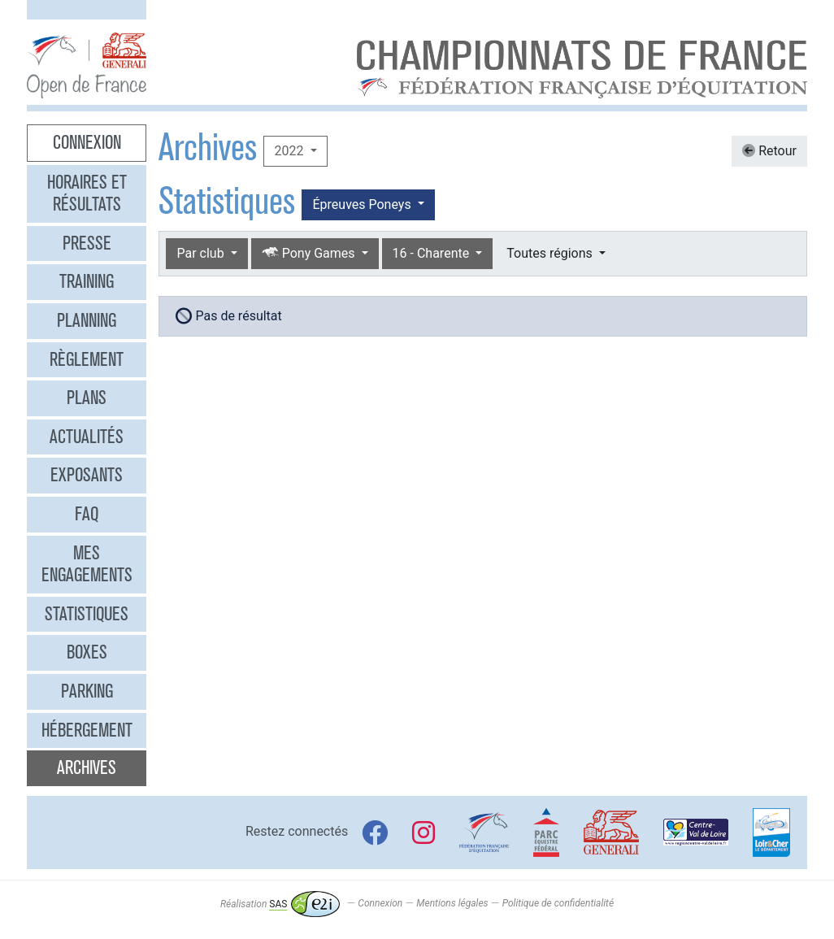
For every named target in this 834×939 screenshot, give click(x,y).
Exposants (86, 474)
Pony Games (310, 253)
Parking (87, 691)
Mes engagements (86, 564)
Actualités (87, 436)
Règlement (87, 359)
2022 (290, 151)
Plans (86, 397)
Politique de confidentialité (558, 904)
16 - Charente (433, 253)
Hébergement (86, 730)
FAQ (86, 513)
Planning (86, 320)
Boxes (87, 652)
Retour (769, 151)
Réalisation (280, 904)
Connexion (87, 142)
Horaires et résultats (87, 193)
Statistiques (86, 613)
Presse (87, 243)
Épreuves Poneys (363, 204)
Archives (86, 767)
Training (86, 281)
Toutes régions (550, 253)
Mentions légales (452, 904)
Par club (201, 253)
